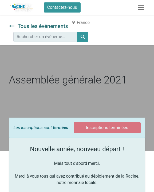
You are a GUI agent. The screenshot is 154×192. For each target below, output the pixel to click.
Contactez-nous (62, 7)
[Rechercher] (82, 37)
